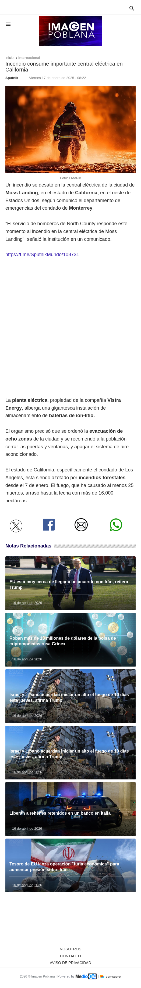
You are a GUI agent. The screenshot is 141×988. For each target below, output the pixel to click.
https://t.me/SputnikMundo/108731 (42, 254)
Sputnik (11, 78)
